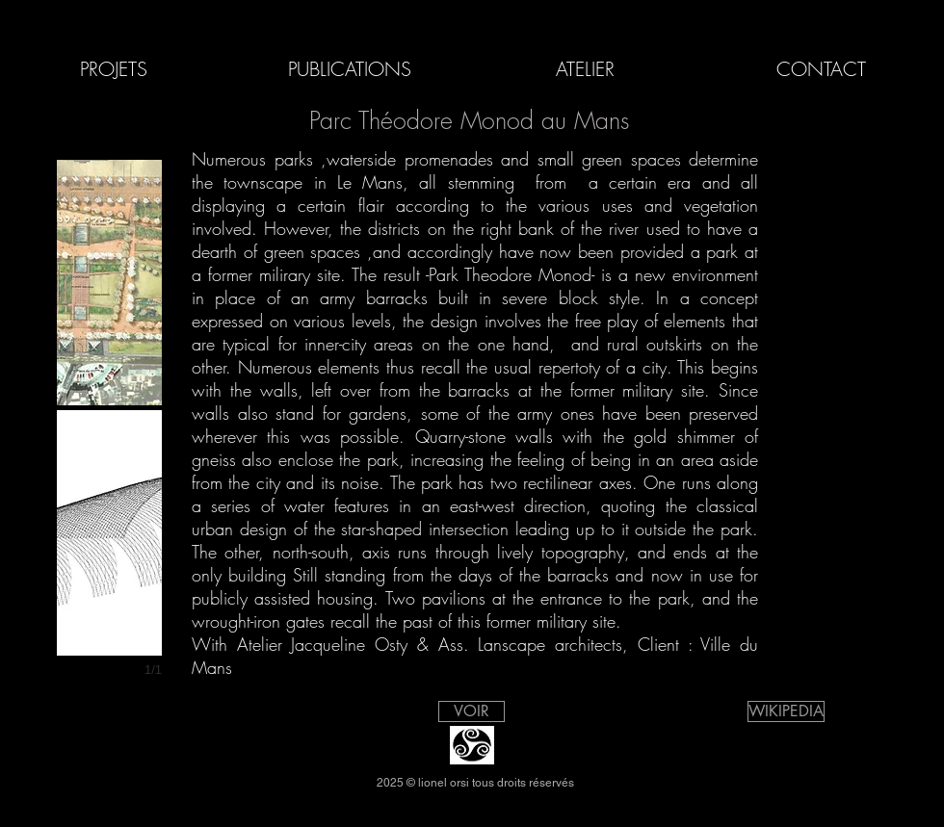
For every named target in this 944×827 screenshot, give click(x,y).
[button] (109, 282)
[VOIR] (471, 711)
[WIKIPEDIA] (786, 711)
